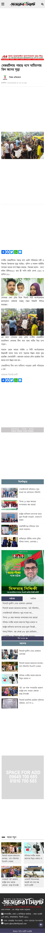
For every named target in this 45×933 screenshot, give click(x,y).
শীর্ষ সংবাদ (23, 638)
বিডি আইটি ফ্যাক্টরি (25, 931)
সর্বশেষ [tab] (12, 598)
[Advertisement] (22, 33)
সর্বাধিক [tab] (33, 598)
